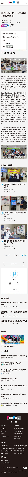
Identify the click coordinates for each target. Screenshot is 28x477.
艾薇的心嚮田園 (7, 405)
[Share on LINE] (11, 53)
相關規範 (3, 431)
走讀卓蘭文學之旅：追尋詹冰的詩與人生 (14, 403)
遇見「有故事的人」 (19, 453)
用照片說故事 (4, 453)
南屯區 (15, 33)
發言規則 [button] (24, 255)
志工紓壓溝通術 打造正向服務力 (11, 363)
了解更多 (14, 289)
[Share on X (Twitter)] (8, 53)
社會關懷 (9, 37)
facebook (11, 422)
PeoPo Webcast (18, 431)
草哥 (5, 188)
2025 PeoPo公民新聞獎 (7, 448)
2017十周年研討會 (19, 448)
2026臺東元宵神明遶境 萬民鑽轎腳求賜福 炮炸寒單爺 (13, 371)
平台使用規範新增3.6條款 (9, 379)
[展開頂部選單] (25, 2)
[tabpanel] (14, 260)
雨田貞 (5, 364)
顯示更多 (9, 43)
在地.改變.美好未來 (19, 451)
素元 (4, 373)
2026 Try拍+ (4, 446)
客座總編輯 (17, 438)
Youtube (16, 422)
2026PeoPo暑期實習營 (8, 346)
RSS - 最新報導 (5, 460)
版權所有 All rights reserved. (9, 46)
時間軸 (3, 433)
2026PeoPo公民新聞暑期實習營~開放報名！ (14, 386)
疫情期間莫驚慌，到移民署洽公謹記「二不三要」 (14, 242)
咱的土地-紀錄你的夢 (6, 451)
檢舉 (12, 25)
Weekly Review (5, 436)
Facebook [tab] (7, 255)
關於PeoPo (4, 429)
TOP (25, 467)
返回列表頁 (14, 264)
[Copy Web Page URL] (14, 53)
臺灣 (7, 33)
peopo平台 (6, 380)
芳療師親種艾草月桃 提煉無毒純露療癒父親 (13, 395)
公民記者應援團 (18, 433)
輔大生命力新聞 (7, 398)
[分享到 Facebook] (5, 53)
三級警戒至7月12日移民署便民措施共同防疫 (15, 213)
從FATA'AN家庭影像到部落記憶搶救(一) (14, 356)
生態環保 (15, 37)
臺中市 (11, 33)
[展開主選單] (2, 2)
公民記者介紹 (17, 436)
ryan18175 (6, 357)
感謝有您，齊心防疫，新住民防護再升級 (14, 185)
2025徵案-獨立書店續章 (20, 446)
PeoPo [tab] (16, 255)
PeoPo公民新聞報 (19, 429)
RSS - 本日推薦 (5, 462)
